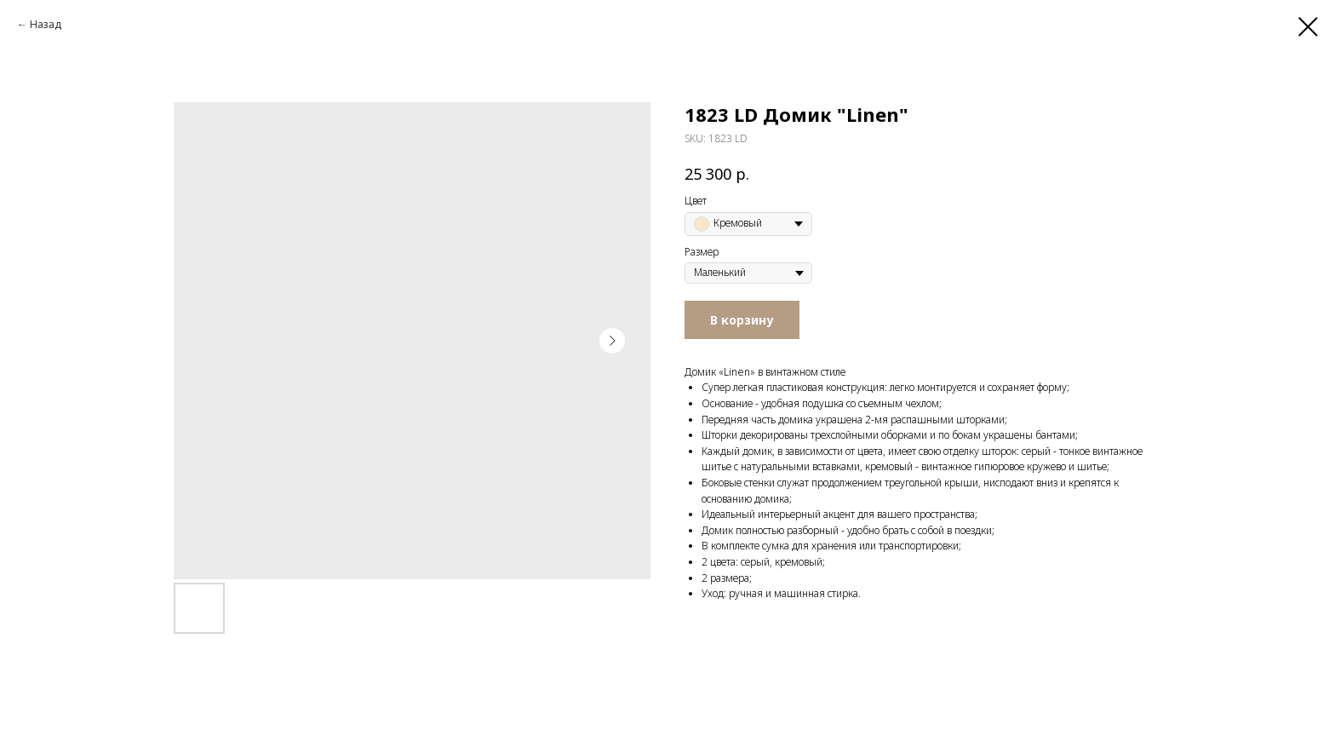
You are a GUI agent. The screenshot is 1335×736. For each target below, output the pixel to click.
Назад (45, 24)
